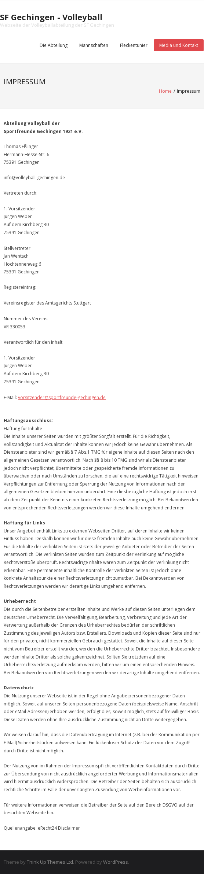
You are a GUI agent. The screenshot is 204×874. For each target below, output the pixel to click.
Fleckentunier (133, 45)
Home (165, 91)
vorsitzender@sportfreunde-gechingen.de (62, 397)
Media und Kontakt (178, 45)
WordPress (115, 862)
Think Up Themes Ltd (50, 862)
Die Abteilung (54, 45)
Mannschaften (93, 45)
